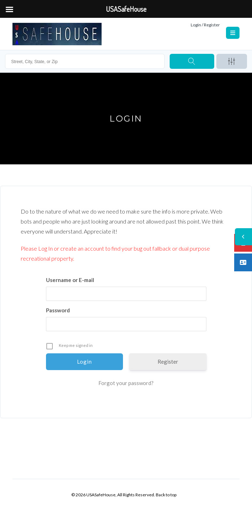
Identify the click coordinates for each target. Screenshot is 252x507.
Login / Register (205, 24)
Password (58, 310)
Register (168, 361)
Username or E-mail (70, 280)
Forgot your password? (126, 383)
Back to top (166, 494)
